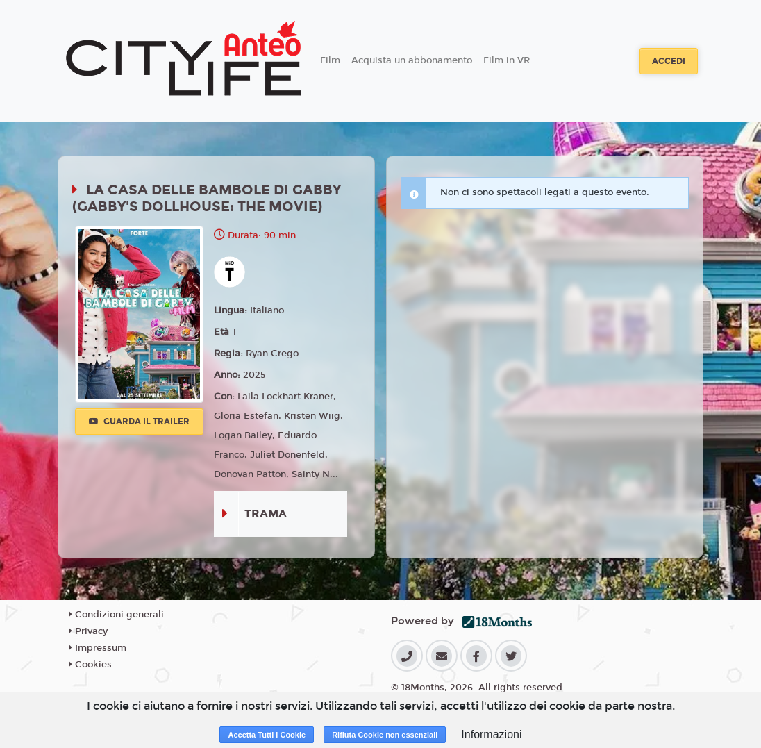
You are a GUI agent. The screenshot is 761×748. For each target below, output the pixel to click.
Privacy (88, 631)
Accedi (668, 61)
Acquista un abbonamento (411, 60)
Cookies (90, 664)
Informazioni (491, 734)
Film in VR (506, 60)
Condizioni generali (116, 614)
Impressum (97, 648)
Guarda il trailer (139, 421)
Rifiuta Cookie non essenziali (384, 735)
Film (330, 60)
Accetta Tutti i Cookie (267, 735)
